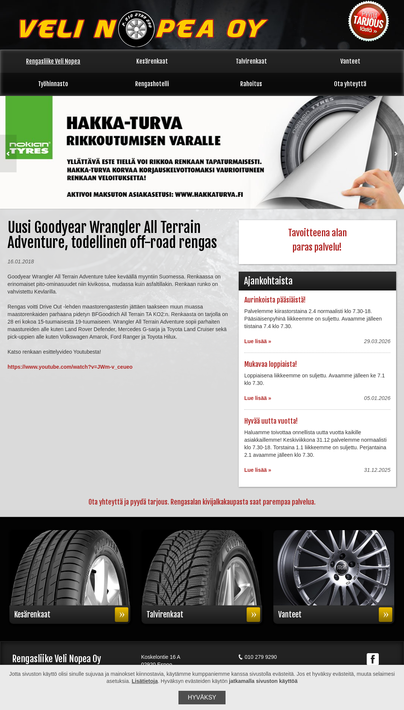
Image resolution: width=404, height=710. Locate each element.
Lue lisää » (257, 341)
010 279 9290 (257, 657)
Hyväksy (202, 697)
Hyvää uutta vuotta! (271, 421)
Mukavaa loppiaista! (270, 364)
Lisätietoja (145, 681)
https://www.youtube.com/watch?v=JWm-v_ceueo (70, 367)
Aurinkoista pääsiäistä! (275, 300)
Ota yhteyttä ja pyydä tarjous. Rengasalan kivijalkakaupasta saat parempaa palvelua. (202, 502)
